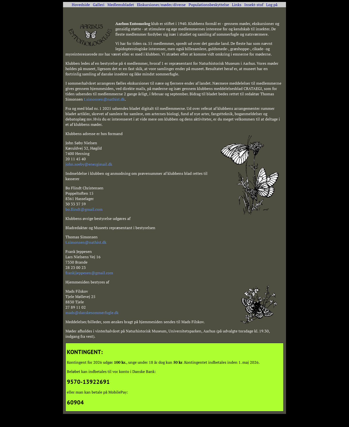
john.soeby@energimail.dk (88, 164)
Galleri (98, 4)
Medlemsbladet (120, 4)
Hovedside (81, 4)
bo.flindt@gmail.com (84, 209)
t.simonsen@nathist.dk (104, 99)
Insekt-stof (253, 4)
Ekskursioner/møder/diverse (161, 4)
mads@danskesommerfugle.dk (92, 312)
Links (236, 4)
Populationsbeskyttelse (209, 4)
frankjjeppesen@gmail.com (89, 272)
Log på (271, 4)
